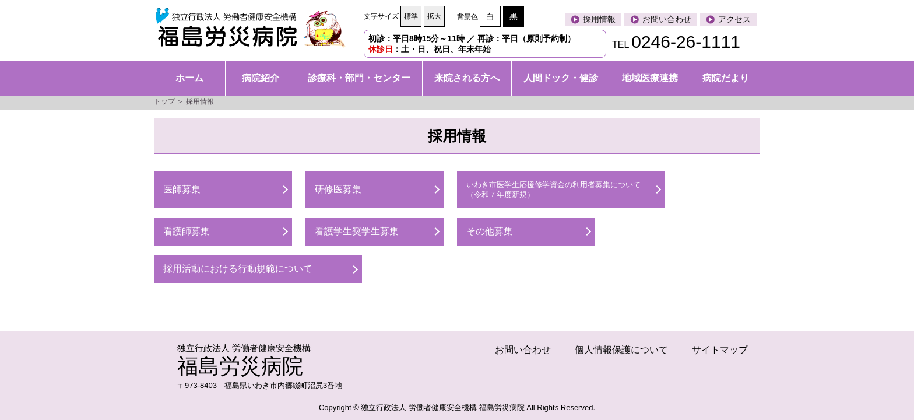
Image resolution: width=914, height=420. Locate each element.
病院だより (725, 78)
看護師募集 (186, 231)
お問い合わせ (523, 350)
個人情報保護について (621, 350)
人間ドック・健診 (560, 78)
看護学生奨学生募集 (357, 231)
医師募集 (182, 189)
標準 (411, 16)
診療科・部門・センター (359, 78)
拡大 (434, 16)
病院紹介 (260, 78)
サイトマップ (720, 350)
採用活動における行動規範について (237, 269)
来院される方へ (467, 78)
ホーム (189, 78)
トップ (164, 101)
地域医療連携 (650, 78)
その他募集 (489, 231)
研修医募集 (338, 189)
